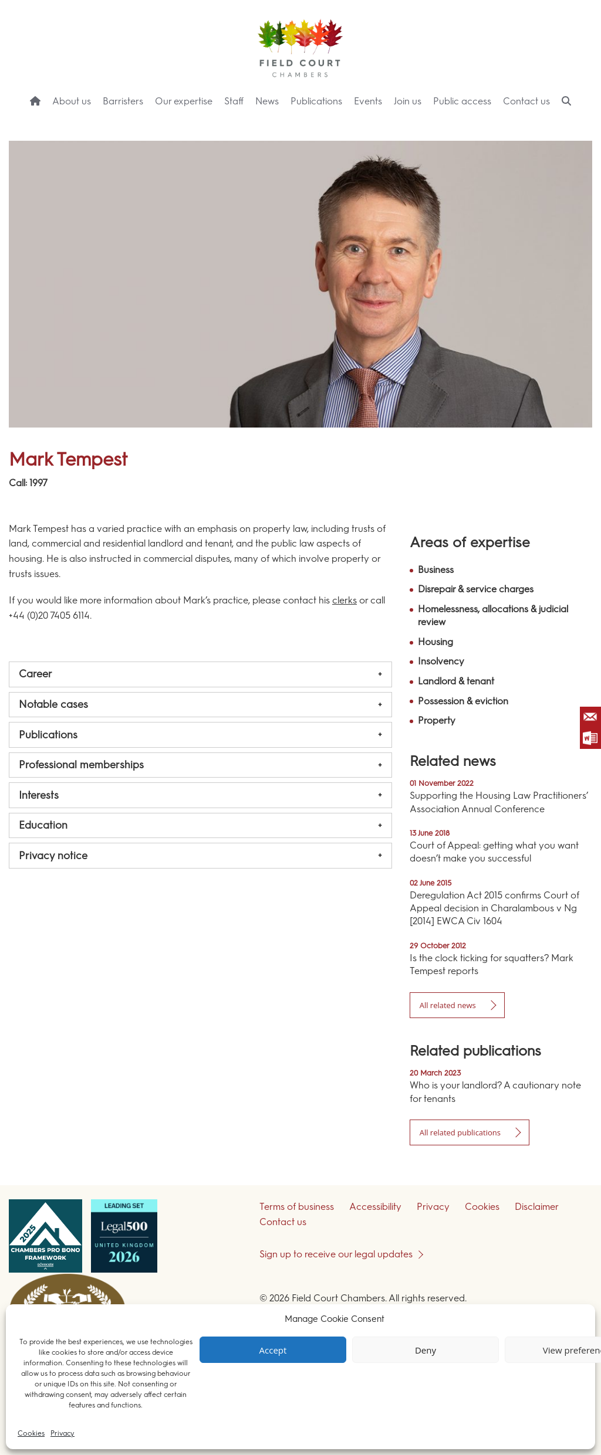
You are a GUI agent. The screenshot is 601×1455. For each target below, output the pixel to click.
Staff (234, 101)
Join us (407, 101)
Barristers (123, 101)
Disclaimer (537, 1206)
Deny (425, 1350)
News (267, 101)
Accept (273, 1350)
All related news (448, 1005)
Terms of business (296, 1206)
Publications (316, 101)
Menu (571, 123)
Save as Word (590, 738)
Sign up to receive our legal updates (336, 1254)
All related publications (460, 1132)
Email (590, 717)
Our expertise (183, 101)
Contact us (526, 101)
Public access (462, 101)
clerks (344, 600)
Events (368, 101)
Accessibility (375, 1206)
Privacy (62, 1433)
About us (71, 101)
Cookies (31, 1433)
